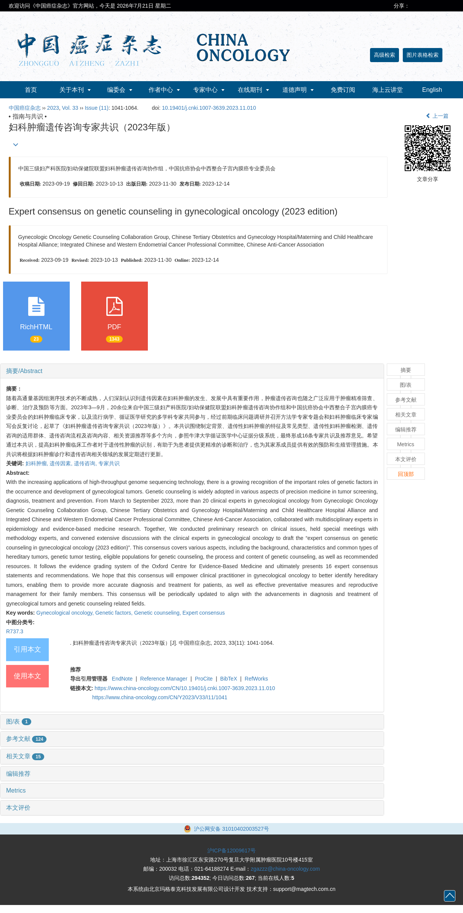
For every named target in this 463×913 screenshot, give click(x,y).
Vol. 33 (70, 108)
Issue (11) (96, 108)
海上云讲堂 (387, 89)
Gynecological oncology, (65, 613)
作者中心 (161, 89)
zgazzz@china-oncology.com (285, 869)
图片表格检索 (423, 55)
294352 (201, 878)
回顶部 (406, 474)
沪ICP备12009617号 (231, 850)
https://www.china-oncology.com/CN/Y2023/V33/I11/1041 (159, 697)
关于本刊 (71, 89)
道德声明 (294, 89)
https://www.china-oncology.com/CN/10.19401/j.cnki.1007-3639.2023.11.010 (185, 688)
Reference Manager (163, 679)
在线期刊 (250, 89)
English (432, 89)
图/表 (18, 721)
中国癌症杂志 (25, 108)
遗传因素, (62, 463)
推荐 (75, 669)
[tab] (192, 371)
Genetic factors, (114, 613)
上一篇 (437, 116)
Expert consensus (204, 613)
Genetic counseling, (158, 613)
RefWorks (256, 679)
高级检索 (384, 55)
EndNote (122, 679)
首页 (31, 89)
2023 (53, 108)
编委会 (116, 89)
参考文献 (26, 738)
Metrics (16, 790)
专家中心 (205, 89)
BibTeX (228, 679)
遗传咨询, (86, 463)
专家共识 (109, 463)
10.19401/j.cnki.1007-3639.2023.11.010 (209, 108)
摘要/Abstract (24, 371)
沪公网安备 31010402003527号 (231, 829)
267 (250, 878)
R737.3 (14, 631)
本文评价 (18, 807)
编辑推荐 (18, 773)
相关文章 (25, 756)
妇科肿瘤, (38, 463)
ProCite (204, 679)
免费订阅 (343, 89)
